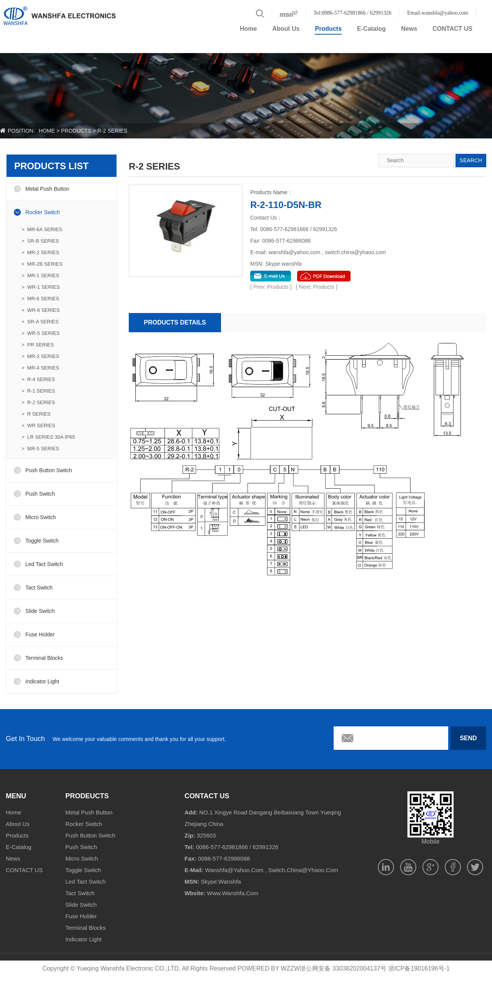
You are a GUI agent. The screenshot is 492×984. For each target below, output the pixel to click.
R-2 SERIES (112, 131)
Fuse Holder (40, 634)
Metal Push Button (47, 189)
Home (248, 28)
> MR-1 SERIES (40, 275)
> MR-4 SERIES (40, 368)
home (47, 131)
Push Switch (40, 494)
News (409, 28)
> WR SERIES (38, 425)
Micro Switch (40, 517)
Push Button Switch (48, 470)
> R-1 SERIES (38, 391)
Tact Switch (39, 587)
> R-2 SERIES (38, 402)
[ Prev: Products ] (271, 287)
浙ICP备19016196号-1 (419, 968)
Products (328, 28)
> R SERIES (36, 414)
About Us (285, 28)
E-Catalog (371, 28)
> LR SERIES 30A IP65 (48, 437)
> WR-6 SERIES (41, 310)
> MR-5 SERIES (40, 448)
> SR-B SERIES (40, 241)
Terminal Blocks (44, 658)
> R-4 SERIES (38, 379)
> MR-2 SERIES (40, 252)
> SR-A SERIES (40, 322)
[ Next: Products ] (316, 287)
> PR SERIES (38, 345)
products (76, 131)
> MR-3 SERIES (40, 356)
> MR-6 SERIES (40, 298)
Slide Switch (40, 611)
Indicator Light (42, 681)
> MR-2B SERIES (42, 264)
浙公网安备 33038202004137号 (343, 968)
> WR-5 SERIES (41, 333)
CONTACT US (452, 28)
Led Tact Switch (44, 564)
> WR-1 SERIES (41, 287)
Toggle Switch (41, 541)
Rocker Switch (42, 212)
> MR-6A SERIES (42, 229)
